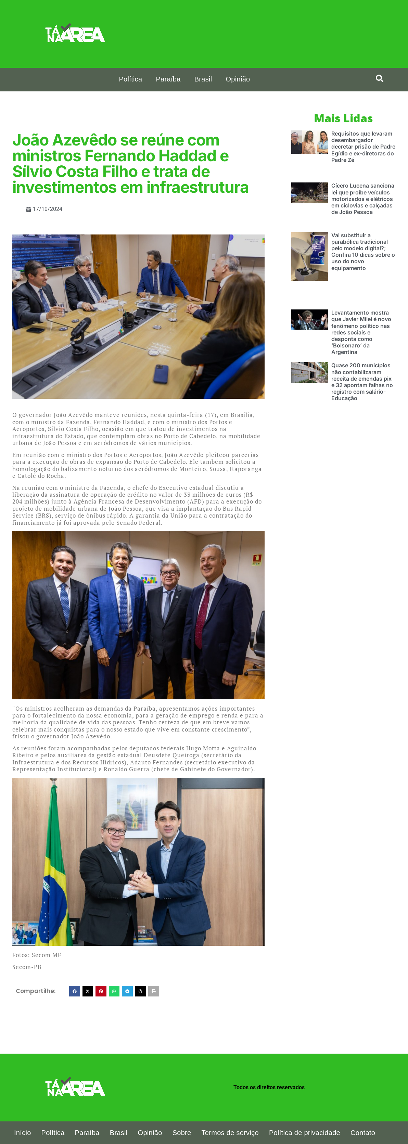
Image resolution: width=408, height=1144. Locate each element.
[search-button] (379, 78)
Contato (362, 1132)
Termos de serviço (230, 1132)
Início (22, 1132)
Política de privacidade (304, 1132)
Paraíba (168, 79)
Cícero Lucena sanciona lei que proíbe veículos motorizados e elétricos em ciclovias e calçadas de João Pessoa (362, 198)
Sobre (182, 1132)
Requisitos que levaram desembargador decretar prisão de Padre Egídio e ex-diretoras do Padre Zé (363, 146)
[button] (74, 991)
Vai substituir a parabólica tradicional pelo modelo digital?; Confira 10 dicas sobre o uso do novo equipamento (363, 251)
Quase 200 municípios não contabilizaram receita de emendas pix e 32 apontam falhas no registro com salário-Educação (362, 382)
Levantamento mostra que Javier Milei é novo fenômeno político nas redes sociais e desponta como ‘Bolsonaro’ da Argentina (361, 332)
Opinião (238, 79)
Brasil (203, 79)
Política (130, 79)
